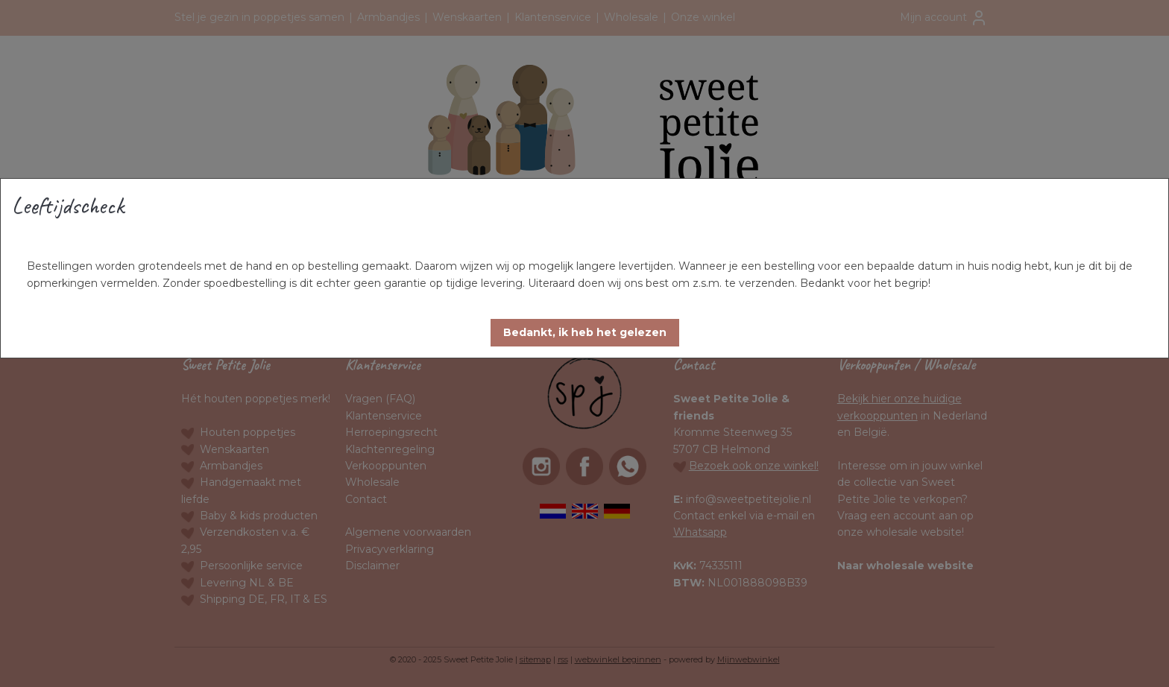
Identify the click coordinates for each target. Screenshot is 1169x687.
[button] (585, 332)
